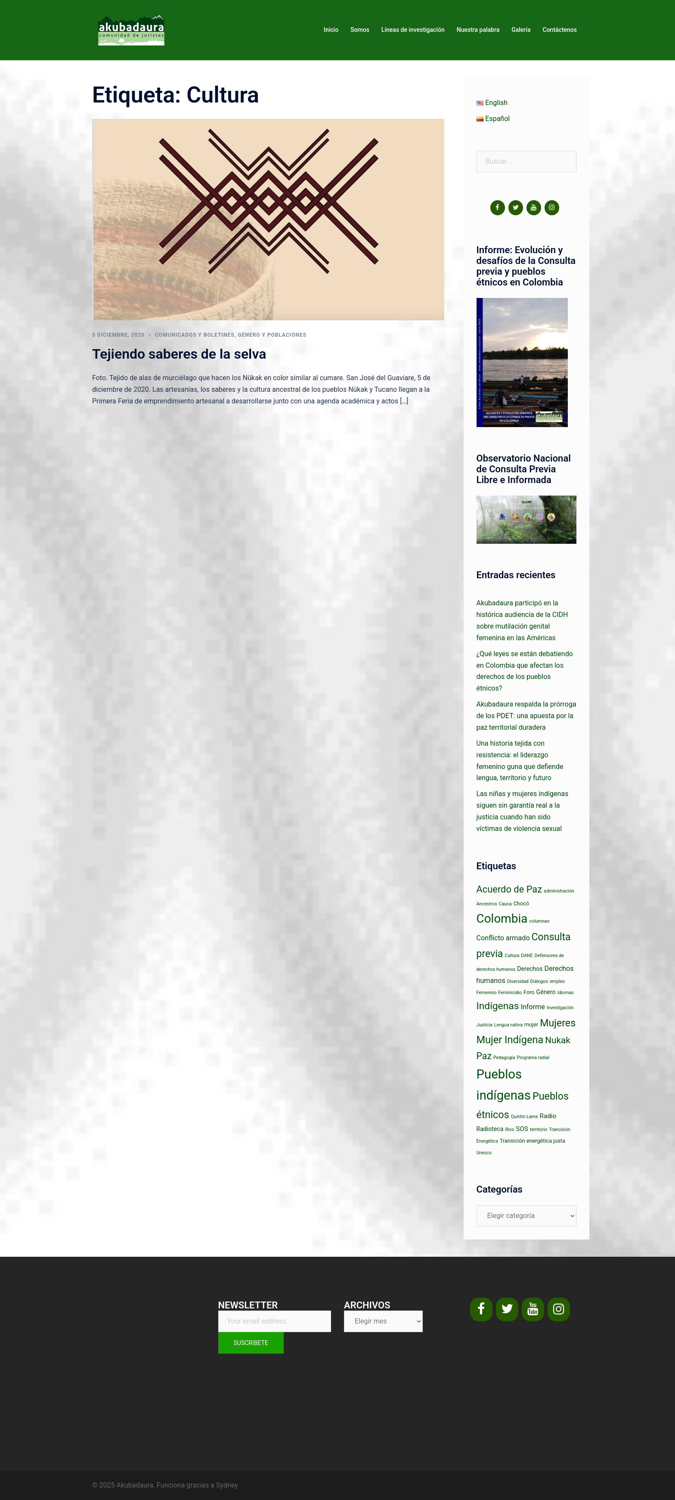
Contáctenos (560, 29)
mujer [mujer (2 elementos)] (531, 1024)
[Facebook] (497, 207)
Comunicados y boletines (195, 335)
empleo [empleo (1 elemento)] (557, 981)
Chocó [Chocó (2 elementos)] (521, 903)
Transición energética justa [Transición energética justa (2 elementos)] (532, 1140)
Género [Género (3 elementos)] (546, 992)
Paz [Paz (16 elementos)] (484, 1056)
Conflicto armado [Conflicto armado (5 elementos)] (503, 938)
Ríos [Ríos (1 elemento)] (509, 1129)
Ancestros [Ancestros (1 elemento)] (487, 904)
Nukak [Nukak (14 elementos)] (557, 1040)
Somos (359, 29)
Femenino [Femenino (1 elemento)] (487, 992)
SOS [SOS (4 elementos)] (522, 1129)
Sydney (227, 1485)
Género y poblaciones (272, 335)
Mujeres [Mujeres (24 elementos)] (558, 1023)
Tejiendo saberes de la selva (179, 354)
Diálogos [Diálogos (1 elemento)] (539, 981)
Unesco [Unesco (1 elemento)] (484, 1153)
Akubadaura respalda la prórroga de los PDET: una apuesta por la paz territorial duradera (526, 715)
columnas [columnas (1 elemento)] (539, 921)
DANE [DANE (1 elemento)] (527, 955)
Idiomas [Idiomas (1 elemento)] (565, 992)
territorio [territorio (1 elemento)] (539, 1129)
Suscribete (251, 1342)
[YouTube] (533, 207)
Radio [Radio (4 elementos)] (548, 1116)
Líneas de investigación (413, 29)
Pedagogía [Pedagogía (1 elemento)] (504, 1057)
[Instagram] (552, 207)
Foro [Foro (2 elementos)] (529, 992)
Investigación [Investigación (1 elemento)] (560, 1007)
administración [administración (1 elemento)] (559, 891)
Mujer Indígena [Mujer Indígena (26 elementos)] (510, 1040)
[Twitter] (515, 207)
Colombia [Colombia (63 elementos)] (502, 918)
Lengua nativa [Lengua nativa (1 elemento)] (508, 1025)
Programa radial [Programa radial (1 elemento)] (533, 1057)
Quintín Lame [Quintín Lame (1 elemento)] (524, 1116)
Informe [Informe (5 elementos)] (532, 1007)
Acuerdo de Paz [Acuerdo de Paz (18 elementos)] (509, 889)
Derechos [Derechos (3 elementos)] (529, 968)
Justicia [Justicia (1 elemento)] (484, 1025)
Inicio (331, 29)
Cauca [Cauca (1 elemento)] (505, 904)
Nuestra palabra (478, 29)
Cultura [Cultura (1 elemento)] (512, 955)
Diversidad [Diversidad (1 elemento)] (518, 981)
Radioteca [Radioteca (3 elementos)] (490, 1128)
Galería (520, 29)
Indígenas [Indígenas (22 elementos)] (498, 1006)
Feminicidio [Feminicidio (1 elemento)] (510, 992)
